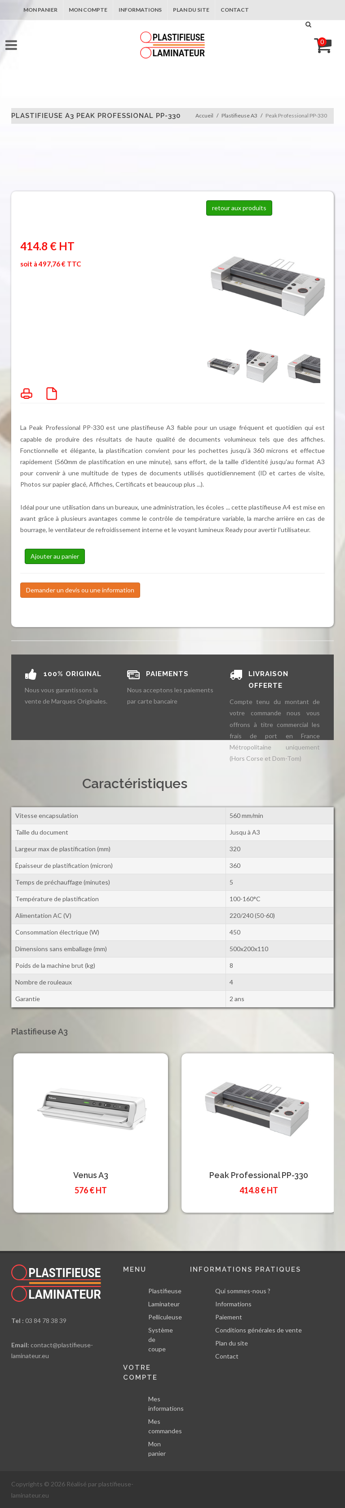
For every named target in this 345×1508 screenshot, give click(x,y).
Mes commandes (165, 1426)
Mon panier (40, 9)
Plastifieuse (164, 1291)
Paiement (228, 1317)
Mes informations (166, 1403)
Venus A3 (90, 1175)
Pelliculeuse (165, 1317)
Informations (140, 9)
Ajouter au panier (55, 556)
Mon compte (88, 9)
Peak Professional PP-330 (258, 1175)
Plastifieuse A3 (239, 115)
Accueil (204, 115)
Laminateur (164, 1304)
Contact (235, 9)
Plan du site (191, 9)
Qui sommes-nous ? (242, 1291)
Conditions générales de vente (258, 1330)
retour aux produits (239, 208)
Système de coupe (160, 1339)
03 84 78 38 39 (45, 1320)
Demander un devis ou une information (80, 590)
